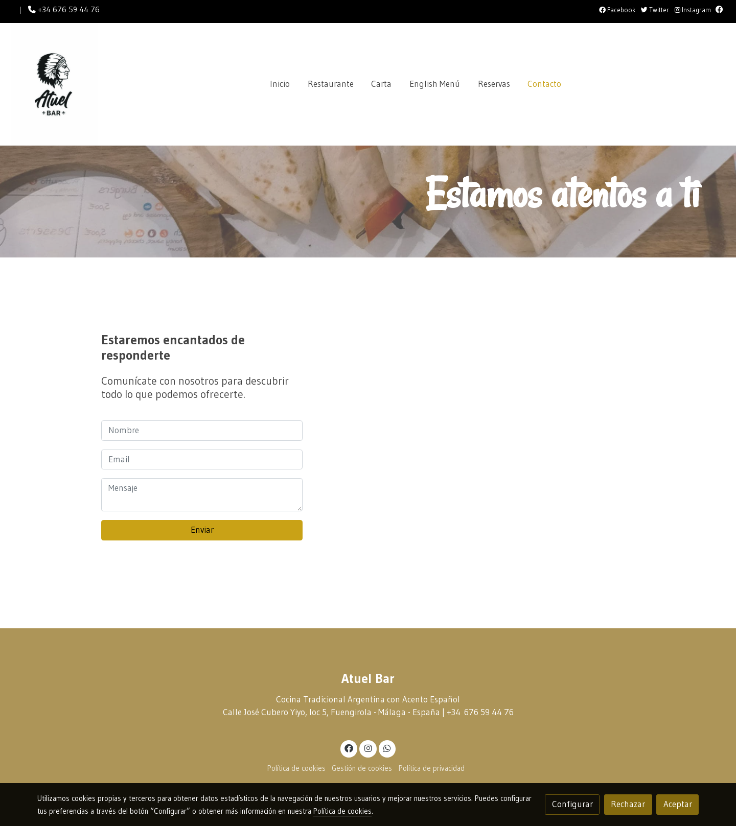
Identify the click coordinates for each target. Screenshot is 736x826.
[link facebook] (349, 747)
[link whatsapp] (387, 747)
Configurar (572, 804)
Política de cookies (296, 768)
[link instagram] (368, 747)
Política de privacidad (432, 768)
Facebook (617, 10)
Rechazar (628, 804)
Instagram (693, 10)
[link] (54, 84)
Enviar (202, 530)
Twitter (655, 10)
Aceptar (677, 804)
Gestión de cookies (362, 768)
